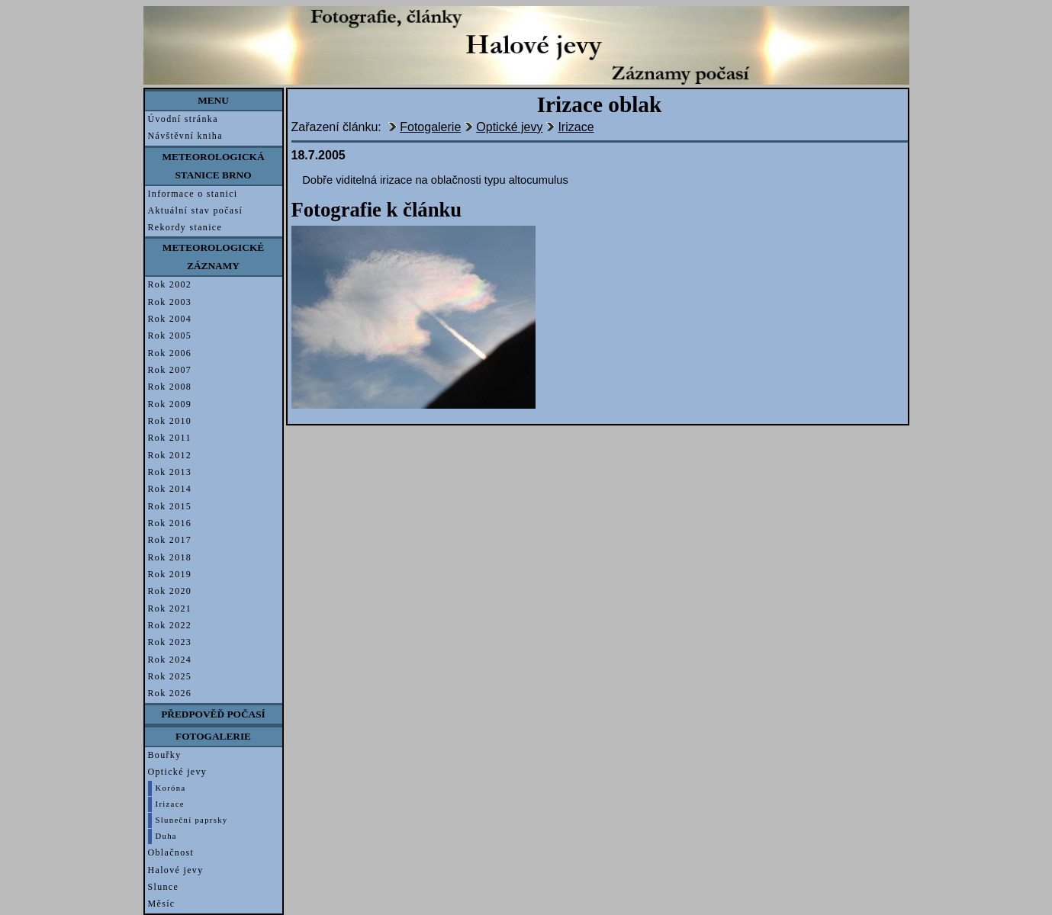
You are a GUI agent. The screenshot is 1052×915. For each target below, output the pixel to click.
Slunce (163, 886)
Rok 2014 (170, 488)
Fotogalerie (430, 126)
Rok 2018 (170, 557)
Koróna (171, 788)
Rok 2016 (170, 523)
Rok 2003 (170, 302)
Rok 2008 (170, 386)
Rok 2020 (170, 591)
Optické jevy (178, 771)
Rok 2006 (170, 353)
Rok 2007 (170, 369)
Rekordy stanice (185, 227)
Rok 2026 (170, 693)
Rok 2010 (170, 421)
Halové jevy (176, 870)
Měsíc (161, 903)
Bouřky (165, 755)
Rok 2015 (170, 506)
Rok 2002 (170, 284)
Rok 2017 (170, 540)
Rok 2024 (170, 659)
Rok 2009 (170, 404)
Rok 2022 (170, 625)
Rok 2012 (170, 455)
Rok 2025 (170, 676)
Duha (166, 836)
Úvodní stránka (183, 119)
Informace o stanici (193, 193)
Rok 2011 (169, 437)
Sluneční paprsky (192, 820)
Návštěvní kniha (185, 135)
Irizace (170, 804)
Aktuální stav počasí (195, 210)
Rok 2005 (170, 335)
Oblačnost (171, 852)
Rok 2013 (170, 472)
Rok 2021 (170, 608)
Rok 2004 (170, 318)
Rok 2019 (170, 574)
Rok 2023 (170, 642)
